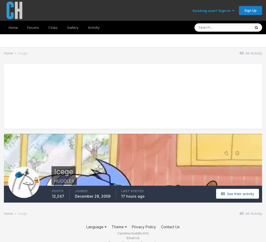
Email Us (133, 238)
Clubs (53, 27)
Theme (119, 227)
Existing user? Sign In (213, 11)
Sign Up (250, 10)
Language (96, 227)
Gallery (73, 27)
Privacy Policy (144, 227)
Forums (33, 27)
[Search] (222, 27)
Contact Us (170, 227)
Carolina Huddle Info (133, 233)
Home (13, 27)
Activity (94, 27)
